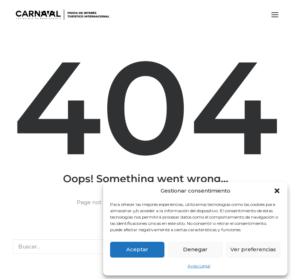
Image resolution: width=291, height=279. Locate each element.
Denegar (195, 249)
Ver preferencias (253, 249)
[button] (276, 190)
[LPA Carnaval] (61, 14)
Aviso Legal (199, 265)
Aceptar (137, 249)
